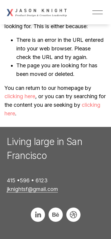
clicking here (19, 96)
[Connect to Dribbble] (73, 215)
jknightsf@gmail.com (32, 189)
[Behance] (56, 215)
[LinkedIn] (38, 215)
